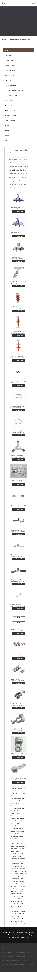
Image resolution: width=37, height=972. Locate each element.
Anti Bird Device (9, 75)
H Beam (21, 828)
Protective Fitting (10, 65)
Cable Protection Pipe (11, 95)
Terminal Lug (8, 80)
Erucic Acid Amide (7, 956)
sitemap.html (24, 937)
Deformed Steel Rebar (11, 120)
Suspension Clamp (10, 110)
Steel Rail (7, 135)
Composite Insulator (10, 85)
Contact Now (19, 211)
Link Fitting (8, 55)
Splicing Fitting (9, 60)
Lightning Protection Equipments (14, 90)
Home (3, 40)
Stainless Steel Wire (12, 960)
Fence (6, 140)
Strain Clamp (8, 105)
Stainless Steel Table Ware (22, 952)
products (7, 50)
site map (17, 937)
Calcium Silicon (20, 956)
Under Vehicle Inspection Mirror (18, 964)
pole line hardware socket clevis (19, 40)
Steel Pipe (7, 125)
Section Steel (8, 130)
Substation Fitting (10, 70)
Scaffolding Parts (7, 952)
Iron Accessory (9, 100)
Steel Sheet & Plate (10, 115)
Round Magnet (11, 969)
